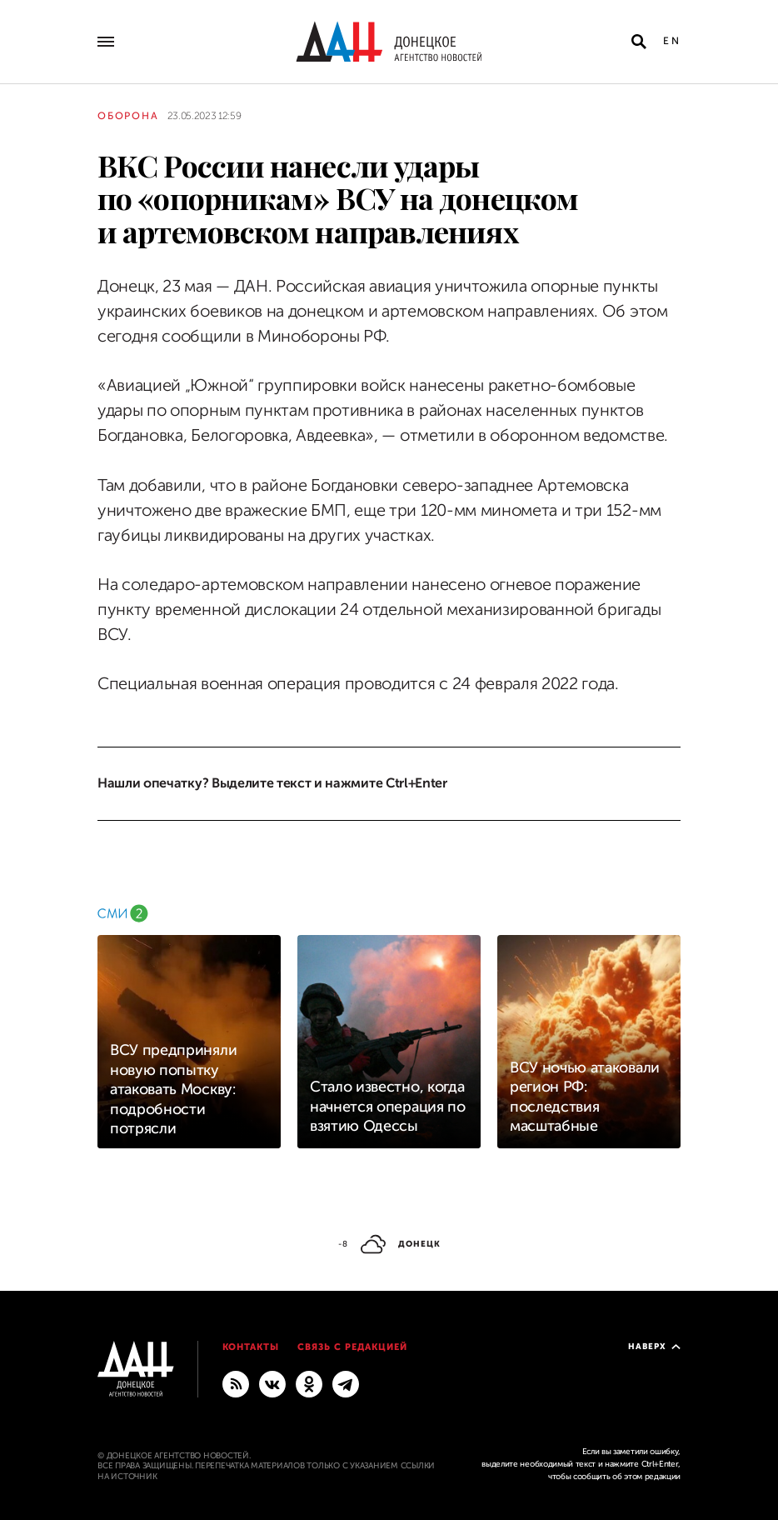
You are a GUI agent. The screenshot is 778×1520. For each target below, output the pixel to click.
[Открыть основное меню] (105, 41)
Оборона (128, 116)
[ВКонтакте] (272, 1383)
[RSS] (235, 1383)
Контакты (251, 1347)
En (672, 41)
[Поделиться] (68, 238)
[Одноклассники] (309, 1383)
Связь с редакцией (352, 1347)
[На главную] (388, 41)
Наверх (654, 1346)
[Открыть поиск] (639, 41)
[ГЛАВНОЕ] (345, 1383)
